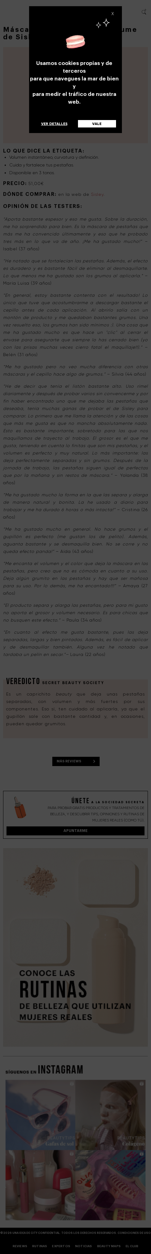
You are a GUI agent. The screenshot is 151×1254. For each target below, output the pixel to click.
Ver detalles (54, 124)
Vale (96, 124)
